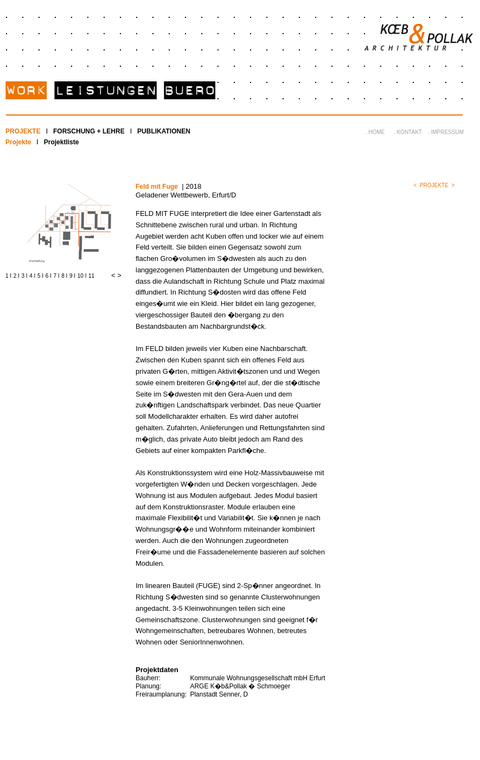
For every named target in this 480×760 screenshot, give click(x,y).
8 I (64, 276)
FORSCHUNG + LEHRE (89, 131)
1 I (8, 276)
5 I (40, 276)
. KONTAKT (408, 132)
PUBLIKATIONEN (163, 131)
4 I (32, 276)
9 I (72, 276)
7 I (57, 276)
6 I (49, 276)
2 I (17, 276)
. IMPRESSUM (446, 132)
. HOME (375, 132)
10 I (82, 276)
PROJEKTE (23, 131)
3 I (25, 276)
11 (91, 276)
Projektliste (61, 142)
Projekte (18, 142)
